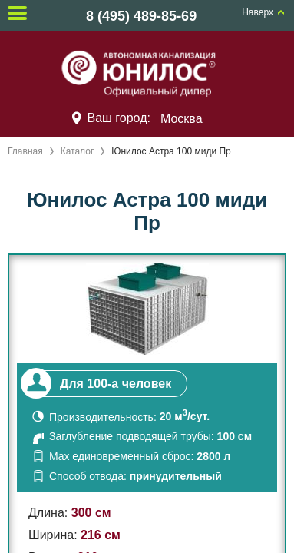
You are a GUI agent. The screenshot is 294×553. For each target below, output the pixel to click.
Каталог (77, 151)
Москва (181, 118)
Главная (25, 151)
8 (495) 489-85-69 (141, 16)
